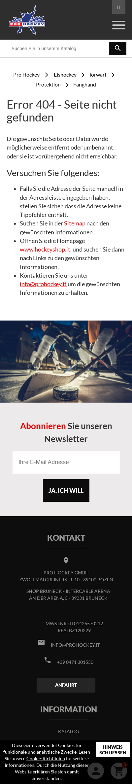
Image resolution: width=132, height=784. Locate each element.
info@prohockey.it (43, 284)
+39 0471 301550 (75, 662)
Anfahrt (66, 685)
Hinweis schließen (112, 750)
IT (119, 7)
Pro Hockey (26, 74)
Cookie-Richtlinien (45, 758)
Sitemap (74, 223)
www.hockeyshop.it (45, 249)
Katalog (68, 731)
